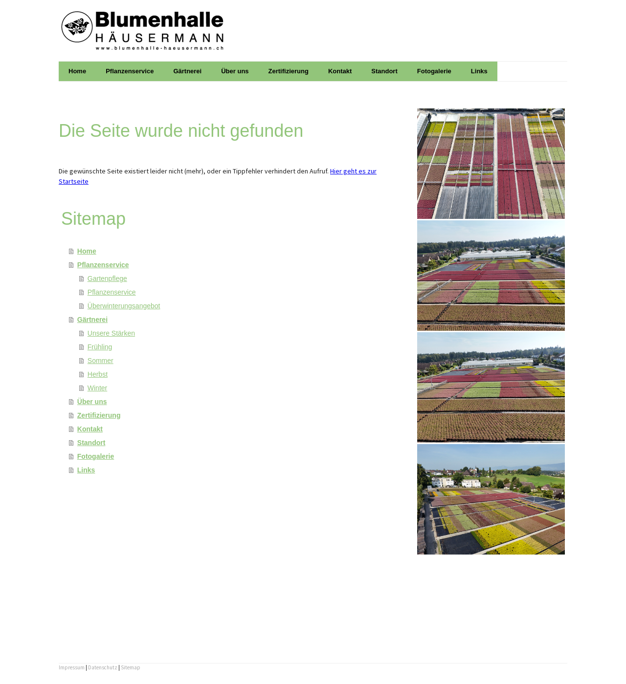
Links (479, 71)
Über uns (234, 71)
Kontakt (340, 71)
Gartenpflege (107, 278)
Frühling (100, 347)
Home (77, 71)
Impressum (72, 667)
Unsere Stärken (111, 333)
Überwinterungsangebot (124, 306)
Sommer (100, 360)
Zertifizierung (288, 71)
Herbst (98, 374)
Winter (97, 388)
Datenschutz (102, 667)
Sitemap (130, 667)
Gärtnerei (187, 71)
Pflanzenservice (130, 71)
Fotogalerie (434, 71)
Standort (384, 71)
